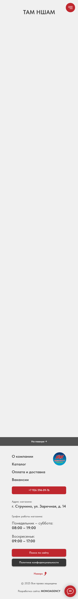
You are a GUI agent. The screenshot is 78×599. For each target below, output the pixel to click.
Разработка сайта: (39, 591)
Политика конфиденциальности (39, 562)
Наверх (38, 573)
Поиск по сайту (39, 552)
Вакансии (20, 479)
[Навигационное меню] (70, 7)
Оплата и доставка (28, 472)
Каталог (19, 464)
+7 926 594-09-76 (39, 490)
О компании (22, 456)
